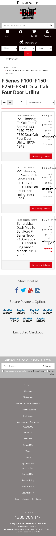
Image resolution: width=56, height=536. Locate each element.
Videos (28, 457)
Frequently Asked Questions (28, 498)
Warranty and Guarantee (28, 422)
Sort (22, 101)
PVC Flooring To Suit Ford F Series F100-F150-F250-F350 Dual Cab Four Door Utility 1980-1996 (27, 184)
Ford (14, 67)
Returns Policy (28, 486)
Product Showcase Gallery (28, 403)
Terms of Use (28, 474)
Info (50, 139)
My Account (28, 397)
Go (28, 53)
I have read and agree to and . (28, 372)
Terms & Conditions (35, 370)
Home (6, 67)
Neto (38, 532)
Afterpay (28, 390)
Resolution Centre (28, 409)
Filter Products (11, 59)
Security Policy (28, 492)
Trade (28, 451)
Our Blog (28, 438)
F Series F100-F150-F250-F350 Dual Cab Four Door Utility (26, 72)
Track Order (28, 415)
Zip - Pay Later (28, 463)
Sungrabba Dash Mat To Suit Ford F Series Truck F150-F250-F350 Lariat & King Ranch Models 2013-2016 (27, 239)
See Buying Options (41, 156)
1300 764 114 (30, 2)
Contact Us (28, 444)
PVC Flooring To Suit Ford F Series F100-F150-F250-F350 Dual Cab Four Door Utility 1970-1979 (27, 132)
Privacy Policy (51, 372)
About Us (28, 432)
